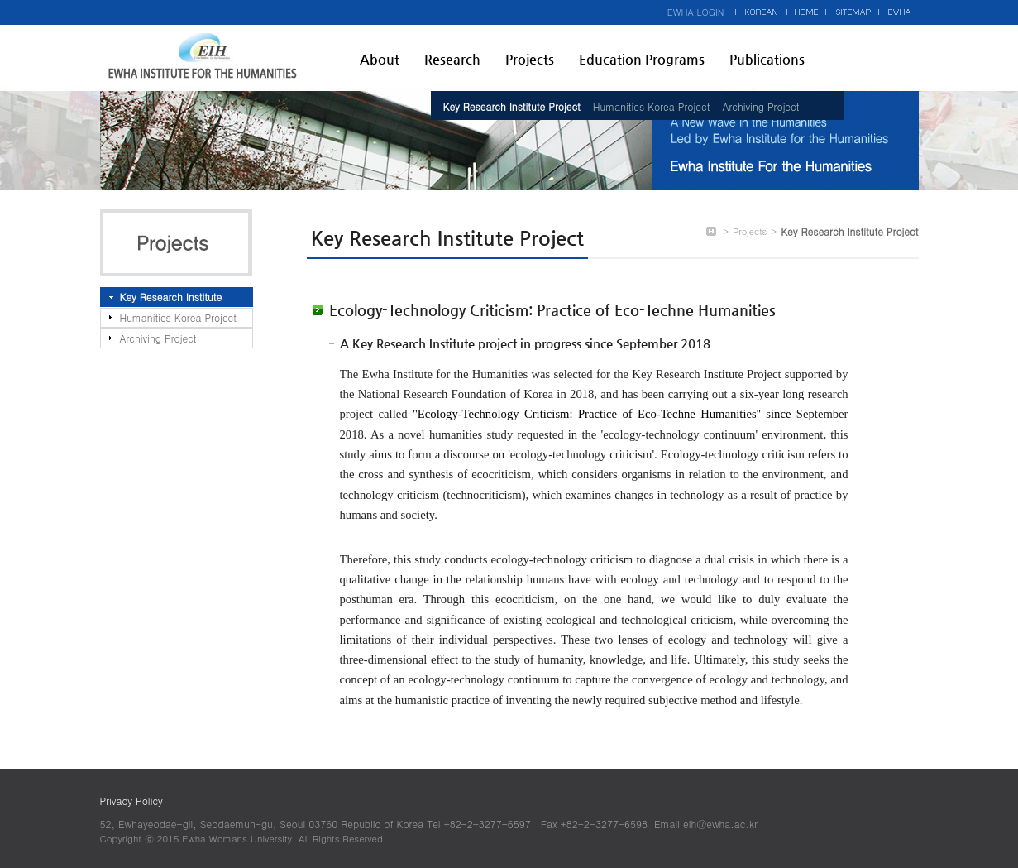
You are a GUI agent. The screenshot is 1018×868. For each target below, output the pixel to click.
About (379, 59)
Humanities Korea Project (651, 106)
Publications (767, 59)
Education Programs (642, 59)
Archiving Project (760, 106)
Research (452, 59)
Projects (529, 59)
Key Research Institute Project (512, 106)
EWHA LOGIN (695, 12)
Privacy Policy (131, 801)
